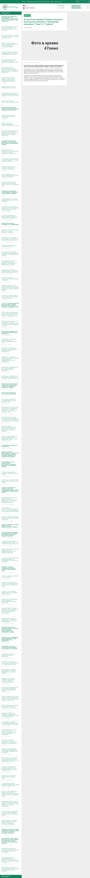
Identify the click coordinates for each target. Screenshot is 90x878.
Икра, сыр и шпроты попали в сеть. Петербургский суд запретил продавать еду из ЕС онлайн (10, 29)
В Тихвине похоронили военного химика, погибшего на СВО (10, 474)
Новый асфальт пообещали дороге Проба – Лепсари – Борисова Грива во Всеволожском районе (10, 823)
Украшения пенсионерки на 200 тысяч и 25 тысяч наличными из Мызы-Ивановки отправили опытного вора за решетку (10, 325)
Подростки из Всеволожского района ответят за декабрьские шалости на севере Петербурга (10, 552)
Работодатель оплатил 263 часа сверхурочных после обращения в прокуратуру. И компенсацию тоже (10, 760)
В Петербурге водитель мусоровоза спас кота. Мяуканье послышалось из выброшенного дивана (10, 264)
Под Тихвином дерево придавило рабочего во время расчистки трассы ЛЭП (10, 785)
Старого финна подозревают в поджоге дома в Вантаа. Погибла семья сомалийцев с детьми (10, 814)
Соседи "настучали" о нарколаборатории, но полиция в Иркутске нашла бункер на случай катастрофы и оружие (10, 861)
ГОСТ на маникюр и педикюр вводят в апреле (10, 577)
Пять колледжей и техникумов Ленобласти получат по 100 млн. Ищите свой (10, 37)
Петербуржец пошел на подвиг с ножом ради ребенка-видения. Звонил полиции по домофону (10, 80)
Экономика (30, 1)
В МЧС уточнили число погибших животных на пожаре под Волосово (10, 169)
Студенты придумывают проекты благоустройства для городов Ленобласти (10, 218)
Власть (24, 1)
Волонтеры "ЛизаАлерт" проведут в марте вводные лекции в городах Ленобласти (10, 351)
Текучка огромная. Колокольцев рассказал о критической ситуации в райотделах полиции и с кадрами (10, 430)
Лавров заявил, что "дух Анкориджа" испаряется (10, 88)
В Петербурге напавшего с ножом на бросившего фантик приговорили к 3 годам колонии (10, 870)
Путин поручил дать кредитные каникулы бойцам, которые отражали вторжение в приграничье (10, 152)
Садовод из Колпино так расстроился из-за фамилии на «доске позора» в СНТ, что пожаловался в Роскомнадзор (10, 420)
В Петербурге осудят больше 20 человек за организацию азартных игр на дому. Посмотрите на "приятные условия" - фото (10, 410)
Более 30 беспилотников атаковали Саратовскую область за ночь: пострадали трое (10, 185)
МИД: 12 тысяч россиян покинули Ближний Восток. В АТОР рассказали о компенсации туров (10, 46)
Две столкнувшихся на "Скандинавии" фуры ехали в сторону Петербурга (10, 176)
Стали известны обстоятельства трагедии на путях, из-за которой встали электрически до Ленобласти (10, 510)
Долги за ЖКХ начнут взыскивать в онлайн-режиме (10, 103)
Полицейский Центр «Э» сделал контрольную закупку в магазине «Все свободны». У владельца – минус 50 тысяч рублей (10, 289)
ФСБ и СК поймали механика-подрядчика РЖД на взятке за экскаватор (10, 519)
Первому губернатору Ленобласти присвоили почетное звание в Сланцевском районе (10, 681)
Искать (88, 1)
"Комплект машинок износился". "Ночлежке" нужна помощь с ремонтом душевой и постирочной (10, 743)
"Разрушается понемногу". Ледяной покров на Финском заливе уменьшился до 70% (10, 272)
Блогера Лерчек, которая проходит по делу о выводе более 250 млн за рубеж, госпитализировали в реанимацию (10, 611)
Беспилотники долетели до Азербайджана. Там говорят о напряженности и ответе (10, 54)
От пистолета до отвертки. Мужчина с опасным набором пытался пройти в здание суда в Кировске (10, 209)
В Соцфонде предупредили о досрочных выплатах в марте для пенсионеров (10, 161)
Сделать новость (29, 7)
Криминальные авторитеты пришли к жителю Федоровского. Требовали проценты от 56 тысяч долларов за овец (10, 501)
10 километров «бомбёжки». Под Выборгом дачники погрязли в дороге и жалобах (10, 543)
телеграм (27, 5)
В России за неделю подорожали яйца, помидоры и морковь (10, 280)
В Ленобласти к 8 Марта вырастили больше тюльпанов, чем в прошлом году (10, 342)
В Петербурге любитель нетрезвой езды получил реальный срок (10, 401)
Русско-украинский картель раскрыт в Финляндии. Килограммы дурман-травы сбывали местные (10, 439)
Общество (46, 1)
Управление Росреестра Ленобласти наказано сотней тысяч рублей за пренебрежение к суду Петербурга (10, 360)
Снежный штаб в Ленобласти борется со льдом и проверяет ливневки (10, 232)
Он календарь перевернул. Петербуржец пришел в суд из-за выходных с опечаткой (10, 724)
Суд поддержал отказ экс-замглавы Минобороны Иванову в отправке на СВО (10, 62)
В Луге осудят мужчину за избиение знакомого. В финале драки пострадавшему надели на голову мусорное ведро (10, 795)
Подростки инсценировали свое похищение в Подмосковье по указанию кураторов (10, 602)
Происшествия (38, 1)
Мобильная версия (24, 5)
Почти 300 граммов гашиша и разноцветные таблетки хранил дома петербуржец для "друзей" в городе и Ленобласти (10, 134)
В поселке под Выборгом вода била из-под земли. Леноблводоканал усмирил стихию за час (10, 769)
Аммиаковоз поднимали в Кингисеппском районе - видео (10, 778)
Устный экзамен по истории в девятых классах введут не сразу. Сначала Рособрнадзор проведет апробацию (10, 699)
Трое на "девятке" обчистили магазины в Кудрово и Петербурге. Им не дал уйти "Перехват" (10, 561)
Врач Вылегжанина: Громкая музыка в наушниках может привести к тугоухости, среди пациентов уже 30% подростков (10, 805)
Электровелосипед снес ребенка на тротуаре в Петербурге (10, 117)
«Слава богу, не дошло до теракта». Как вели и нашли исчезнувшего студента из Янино (10, 585)
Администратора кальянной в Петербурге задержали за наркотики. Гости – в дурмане (10, 95)
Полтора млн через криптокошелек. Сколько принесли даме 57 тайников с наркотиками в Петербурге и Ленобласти (10, 71)
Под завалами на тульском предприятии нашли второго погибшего (10, 201)
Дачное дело (58, 1)
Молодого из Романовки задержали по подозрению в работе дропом (10, 593)
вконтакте (25, 5)
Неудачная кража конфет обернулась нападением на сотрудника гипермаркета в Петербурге (10, 751)
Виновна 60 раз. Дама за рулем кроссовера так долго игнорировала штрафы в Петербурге (10, 851)
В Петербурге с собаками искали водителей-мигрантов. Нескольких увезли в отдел (10, 240)
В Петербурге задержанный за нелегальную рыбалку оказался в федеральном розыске (10, 690)
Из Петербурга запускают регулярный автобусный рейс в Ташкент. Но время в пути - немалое (10, 255)
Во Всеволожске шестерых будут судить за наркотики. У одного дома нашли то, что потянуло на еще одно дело (10, 315)
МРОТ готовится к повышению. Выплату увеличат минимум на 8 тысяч (10, 125)
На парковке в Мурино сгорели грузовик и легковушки (10, 656)
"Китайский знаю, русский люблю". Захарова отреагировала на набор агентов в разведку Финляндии (10, 733)
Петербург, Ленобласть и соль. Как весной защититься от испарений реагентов (10, 664)
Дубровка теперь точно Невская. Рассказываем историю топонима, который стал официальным (10, 716)
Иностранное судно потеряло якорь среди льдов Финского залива (10, 482)
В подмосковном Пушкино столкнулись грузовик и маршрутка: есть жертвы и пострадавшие (10, 621)
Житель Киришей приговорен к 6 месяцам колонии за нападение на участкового (10, 707)
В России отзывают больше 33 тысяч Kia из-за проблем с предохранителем (10, 298)
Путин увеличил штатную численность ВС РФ (10, 247)
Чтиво (52, 1)
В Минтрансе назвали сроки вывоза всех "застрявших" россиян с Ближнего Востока (10, 378)
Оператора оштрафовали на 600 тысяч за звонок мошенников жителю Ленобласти (10, 370)
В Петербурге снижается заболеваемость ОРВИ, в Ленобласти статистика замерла (10, 672)
